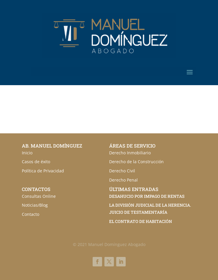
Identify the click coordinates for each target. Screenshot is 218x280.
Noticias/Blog (35, 205)
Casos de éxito (36, 161)
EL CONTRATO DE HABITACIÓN (140, 221)
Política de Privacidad (43, 171)
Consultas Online (39, 196)
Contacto (30, 214)
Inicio (27, 153)
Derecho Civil (122, 171)
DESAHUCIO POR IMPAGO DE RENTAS (146, 196)
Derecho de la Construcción (136, 161)
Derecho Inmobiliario (130, 153)
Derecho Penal (123, 180)
